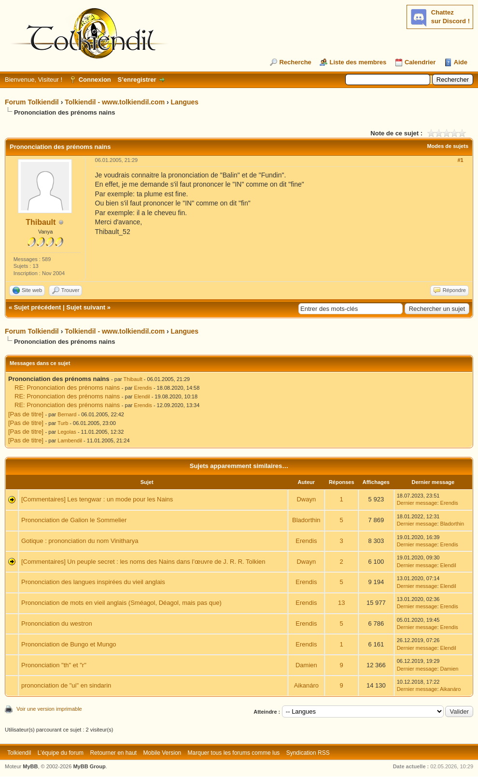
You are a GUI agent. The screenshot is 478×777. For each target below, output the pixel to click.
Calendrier (420, 62)
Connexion (95, 79)
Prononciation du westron (56, 623)
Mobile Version (162, 752)
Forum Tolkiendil (32, 102)
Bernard (66, 414)
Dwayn (306, 499)
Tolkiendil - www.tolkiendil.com (115, 102)
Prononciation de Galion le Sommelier (74, 520)
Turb (62, 423)
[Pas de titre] (25, 414)
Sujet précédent (37, 307)
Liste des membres (357, 62)
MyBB (30, 766)
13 (341, 602)
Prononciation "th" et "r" (53, 665)
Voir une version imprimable (49, 709)
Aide (460, 62)
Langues (185, 102)
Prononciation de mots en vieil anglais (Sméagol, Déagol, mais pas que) (121, 602)
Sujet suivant (85, 307)
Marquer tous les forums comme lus (234, 752)
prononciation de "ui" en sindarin (66, 685)
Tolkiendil (19, 752)
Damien (306, 665)
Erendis (143, 388)
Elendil (142, 396)
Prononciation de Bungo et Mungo (68, 644)
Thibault (41, 222)
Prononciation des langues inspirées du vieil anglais (93, 582)
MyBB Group (89, 766)
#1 (460, 160)
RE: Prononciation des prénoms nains (67, 387)
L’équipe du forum (61, 752)
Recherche (295, 62)
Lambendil (69, 440)
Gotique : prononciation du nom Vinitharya (80, 540)
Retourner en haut (113, 752)
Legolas (66, 432)
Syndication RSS (308, 752)
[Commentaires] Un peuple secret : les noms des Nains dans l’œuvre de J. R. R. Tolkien (143, 561)
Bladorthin (306, 520)
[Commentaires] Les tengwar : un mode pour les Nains (97, 499)
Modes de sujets (447, 146)
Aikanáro (306, 685)
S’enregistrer (136, 79)
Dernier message (417, 503)
